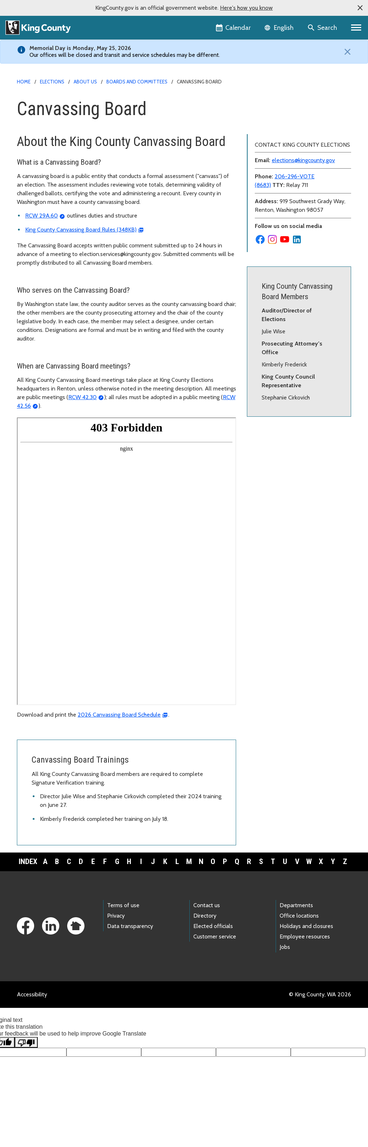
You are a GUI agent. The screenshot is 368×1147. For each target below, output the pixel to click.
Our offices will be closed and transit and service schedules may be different (124, 54)
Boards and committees (136, 81)
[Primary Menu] (356, 28)
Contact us (206, 905)
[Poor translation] (26, 1042)
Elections (52, 81)
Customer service (214, 936)
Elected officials (213, 926)
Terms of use (123, 905)
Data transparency (130, 926)
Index (28, 861)
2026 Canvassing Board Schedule (119, 714)
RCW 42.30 (82, 397)
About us (85, 81)
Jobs (285, 946)
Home (24, 81)
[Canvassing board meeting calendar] (126, 561)
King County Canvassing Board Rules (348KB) (81, 229)
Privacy (116, 915)
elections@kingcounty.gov (303, 160)
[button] (360, 8)
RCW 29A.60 (41, 215)
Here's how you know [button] (246, 7)
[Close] (345, 52)
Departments (296, 905)
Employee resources (305, 936)
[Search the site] (323, 28)
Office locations (299, 915)
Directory (204, 915)
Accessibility (32, 994)
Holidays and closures (306, 926)
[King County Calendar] (233, 28)
